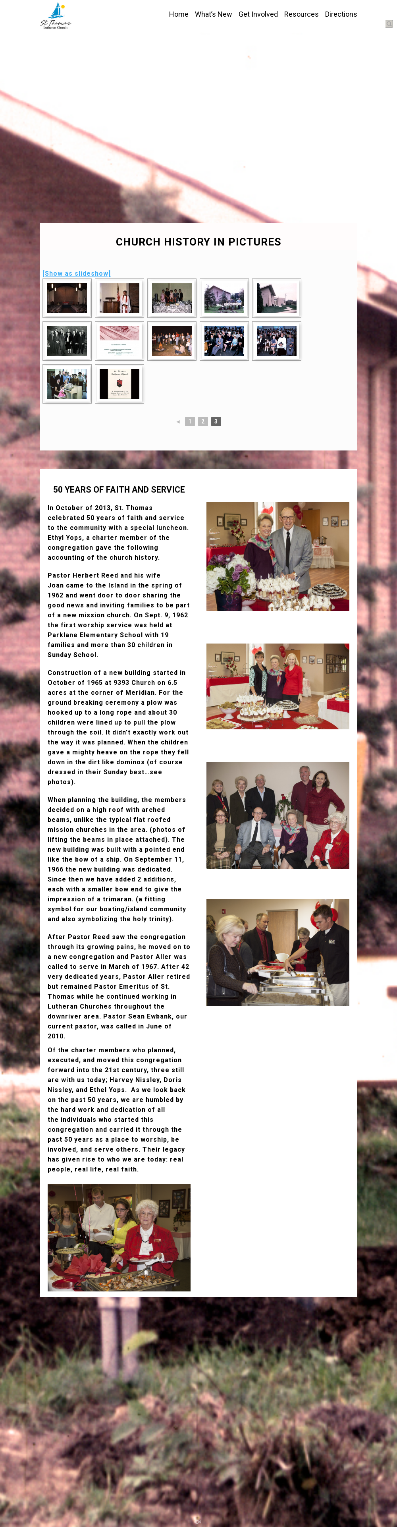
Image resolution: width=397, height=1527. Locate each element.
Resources (301, 14)
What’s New (213, 14)
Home (179, 14)
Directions (341, 14)
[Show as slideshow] (76, 273)
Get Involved (258, 14)
